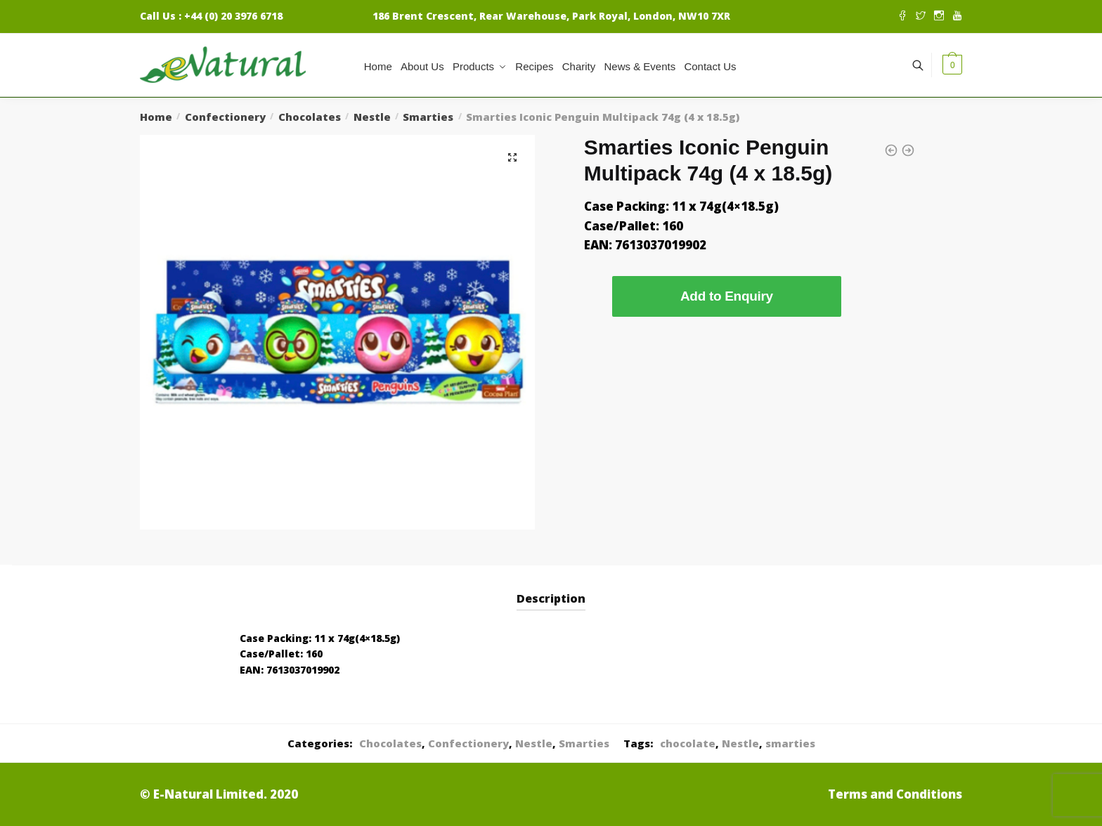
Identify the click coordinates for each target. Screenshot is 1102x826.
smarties (790, 743)
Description (551, 598)
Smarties (428, 117)
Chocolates (309, 117)
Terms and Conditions (895, 794)
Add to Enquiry (726, 296)
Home (156, 117)
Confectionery (225, 117)
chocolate (687, 743)
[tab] (551, 587)
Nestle (372, 117)
